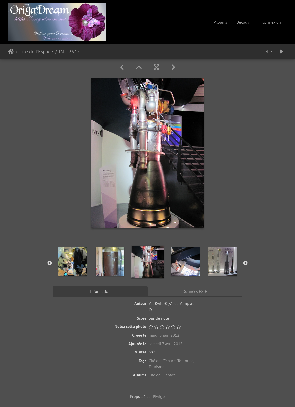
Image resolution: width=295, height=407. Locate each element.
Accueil (11, 51)
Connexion (271, 22)
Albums (220, 22)
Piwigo (159, 396)
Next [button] (245, 263)
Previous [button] (49, 263)
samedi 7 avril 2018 (166, 343)
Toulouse (185, 360)
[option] (72, 262)
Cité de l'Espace (36, 51)
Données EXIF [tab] (195, 291)
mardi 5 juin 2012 (164, 335)
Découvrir (244, 22)
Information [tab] (100, 291)
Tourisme (156, 366)
